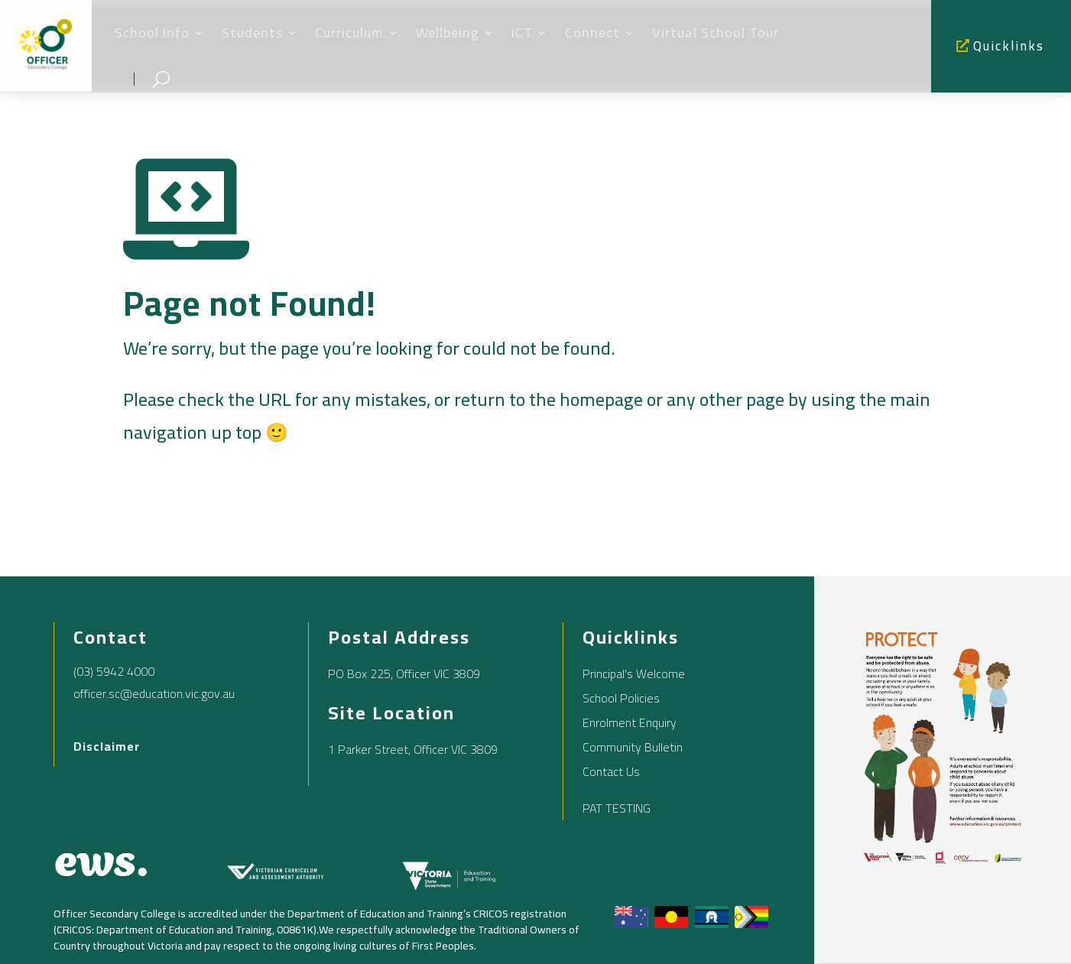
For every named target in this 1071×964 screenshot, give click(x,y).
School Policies (621, 697)
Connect (592, 32)
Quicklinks (1008, 46)
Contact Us (611, 771)
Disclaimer (106, 746)
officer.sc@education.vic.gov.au (154, 693)
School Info (152, 32)
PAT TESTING (617, 808)
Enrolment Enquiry (630, 722)
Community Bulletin (633, 746)
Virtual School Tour (715, 32)
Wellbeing (447, 32)
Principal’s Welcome (634, 673)
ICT (522, 32)
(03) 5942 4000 (113, 671)
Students (252, 32)
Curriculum (349, 32)
